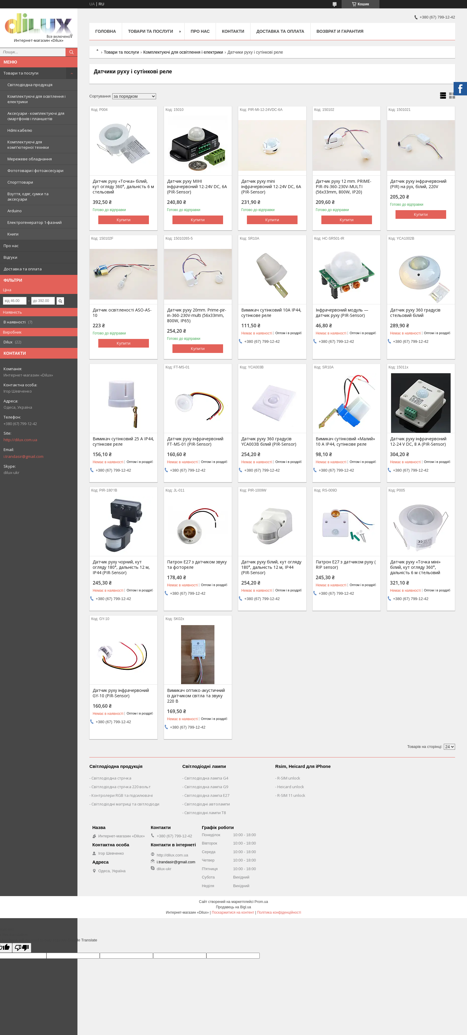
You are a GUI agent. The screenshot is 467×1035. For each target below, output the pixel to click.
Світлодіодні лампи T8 (205, 812)
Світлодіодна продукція (29, 84)
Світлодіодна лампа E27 (206, 795)
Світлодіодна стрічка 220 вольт (121, 786)
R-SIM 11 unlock (291, 795)
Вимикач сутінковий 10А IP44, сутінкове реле (271, 312)
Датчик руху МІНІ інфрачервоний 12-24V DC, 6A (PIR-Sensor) (197, 187)
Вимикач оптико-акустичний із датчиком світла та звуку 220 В (196, 696)
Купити (123, 219)
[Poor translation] (21, 948)
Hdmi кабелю (19, 130)
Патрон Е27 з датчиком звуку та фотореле (197, 564)
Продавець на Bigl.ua (233, 907)
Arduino (14, 210)
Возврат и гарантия (340, 31)
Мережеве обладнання (29, 159)
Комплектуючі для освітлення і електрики (36, 99)
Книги (12, 234)
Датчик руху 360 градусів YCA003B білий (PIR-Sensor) (268, 441)
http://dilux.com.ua (20, 439)
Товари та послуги (21, 73)
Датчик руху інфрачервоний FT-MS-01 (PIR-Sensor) (195, 441)
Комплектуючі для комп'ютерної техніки (28, 144)
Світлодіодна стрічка (111, 778)
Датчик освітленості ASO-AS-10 (122, 312)
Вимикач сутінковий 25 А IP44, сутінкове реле (123, 441)
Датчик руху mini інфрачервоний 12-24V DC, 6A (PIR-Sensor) (271, 187)
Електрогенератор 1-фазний (34, 222)
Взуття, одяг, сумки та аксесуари (28, 196)
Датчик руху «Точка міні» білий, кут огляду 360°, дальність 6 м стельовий (415, 567)
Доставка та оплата (23, 269)
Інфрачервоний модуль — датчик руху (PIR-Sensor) (342, 312)
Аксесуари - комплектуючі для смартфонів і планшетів (35, 116)
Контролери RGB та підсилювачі (122, 795)
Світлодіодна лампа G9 (206, 786)
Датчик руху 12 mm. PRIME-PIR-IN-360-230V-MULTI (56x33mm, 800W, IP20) (343, 187)
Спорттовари (20, 182)
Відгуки (10, 257)
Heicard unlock (290, 786)
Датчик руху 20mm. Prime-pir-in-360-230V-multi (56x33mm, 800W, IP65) (196, 315)
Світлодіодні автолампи (207, 804)
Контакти (233, 31)
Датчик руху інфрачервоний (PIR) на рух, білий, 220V (418, 184)
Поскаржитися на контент (233, 912)
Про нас (11, 245)
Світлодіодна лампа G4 (206, 778)
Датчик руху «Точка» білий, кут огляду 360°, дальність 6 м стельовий (123, 187)
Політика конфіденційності (279, 912)
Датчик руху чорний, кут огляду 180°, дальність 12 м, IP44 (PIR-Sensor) (121, 567)
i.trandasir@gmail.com (23, 456)
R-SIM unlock (288, 778)
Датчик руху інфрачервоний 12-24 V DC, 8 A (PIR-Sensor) (418, 441)
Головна (105, 31)
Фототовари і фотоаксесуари (35, 170)
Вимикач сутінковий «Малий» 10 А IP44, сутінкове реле (345, 441)
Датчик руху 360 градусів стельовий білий (415, 312)
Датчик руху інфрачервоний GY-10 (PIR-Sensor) (121, 693)
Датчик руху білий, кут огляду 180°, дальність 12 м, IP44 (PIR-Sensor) (271, 567)
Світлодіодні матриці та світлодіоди (125, 804)
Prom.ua (261, 902)
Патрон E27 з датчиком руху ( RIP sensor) (346, 564)
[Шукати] (71, 52)
